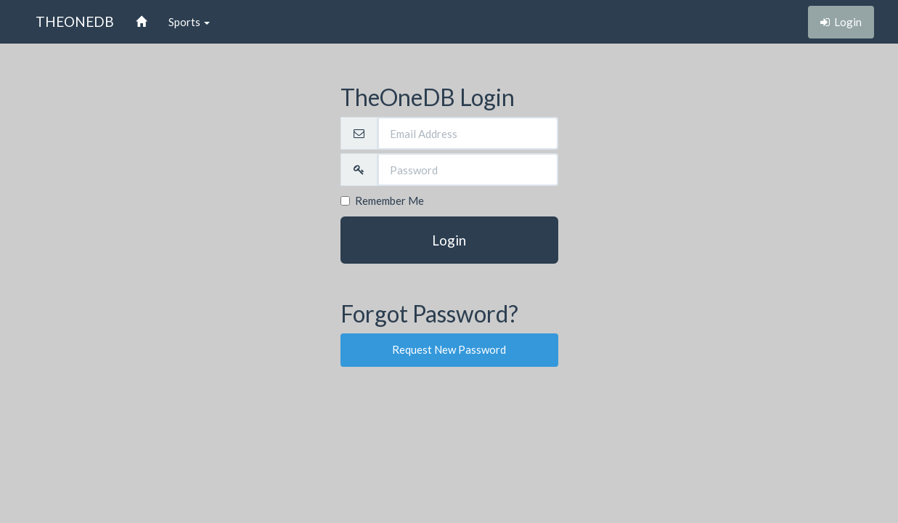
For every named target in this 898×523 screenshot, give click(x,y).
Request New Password (449, 349)
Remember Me (382, 200)
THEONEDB (75, 21)
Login (449, 240)
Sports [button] (189, 21)
